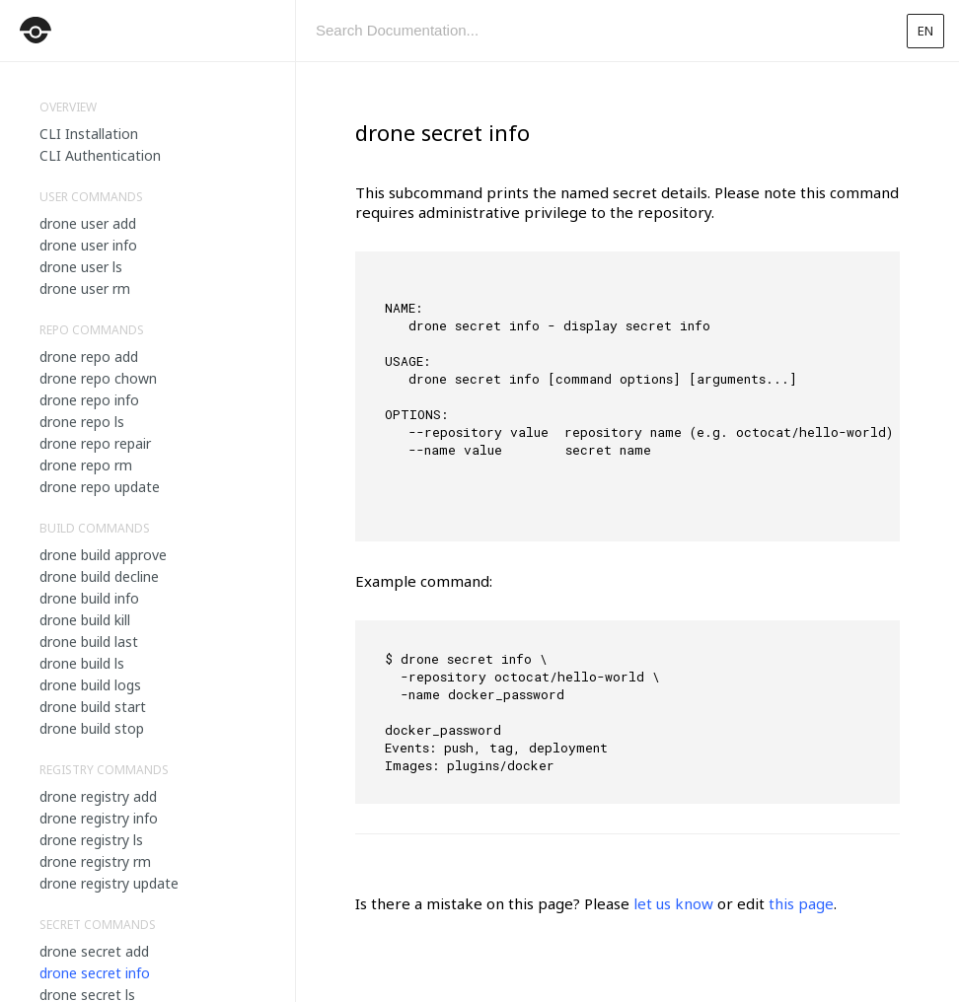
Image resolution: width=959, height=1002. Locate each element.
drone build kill (84, 619)
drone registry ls (91, 839)
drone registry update (109, 883)
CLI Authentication (100, 155)
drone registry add (98, 796)
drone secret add (94, 951)
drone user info (88, 245)
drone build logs (90, 685)
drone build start (92, 706)
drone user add (87, 223)
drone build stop (91, 728)
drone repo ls (81, 421)
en (925, 30)
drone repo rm (85, 465)
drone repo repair (95, 443)
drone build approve (103, 554)
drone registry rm (95, 861)
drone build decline (99, 576)
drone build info (89, 598)
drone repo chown (98, 378)
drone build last (88, 641)
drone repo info (89, 400)
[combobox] (593, 30)
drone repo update (99, 486)
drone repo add (88, 356)
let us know (673, 903)
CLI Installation (88, 133)
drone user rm (84, 288)
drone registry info (98, 818)
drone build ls (81, 663)
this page (801, 903)
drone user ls (80, 266)
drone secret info (94, 973)
